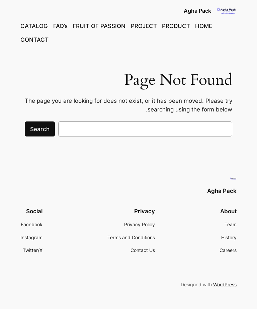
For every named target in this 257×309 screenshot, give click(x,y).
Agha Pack (197, 10)
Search (40, 129)
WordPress (225, 284)
